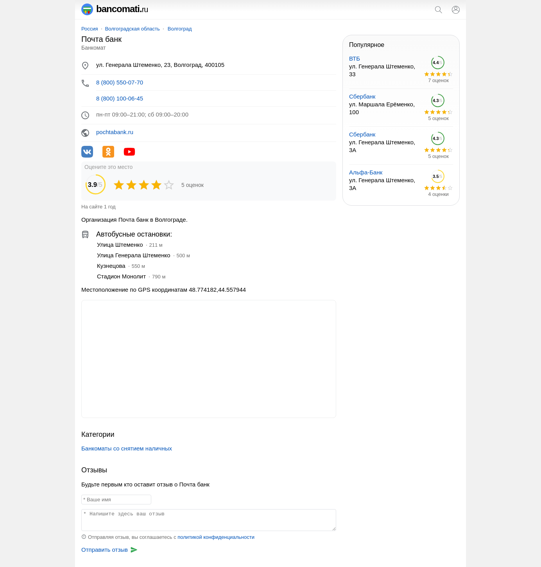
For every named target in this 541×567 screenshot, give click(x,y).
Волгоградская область (132, 29)
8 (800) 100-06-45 (119, 98)
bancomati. (114, 9)
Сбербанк (362, 96)
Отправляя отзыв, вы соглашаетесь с (167, 537)
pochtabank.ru (114, 132)
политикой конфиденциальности (215, 537)
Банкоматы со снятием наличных (126, 448)
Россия (89, 29)
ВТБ (354, 58)
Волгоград (180, 29)
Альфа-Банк (365, 172)
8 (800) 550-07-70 (119, 82)
